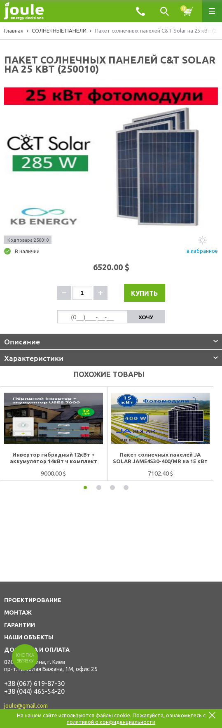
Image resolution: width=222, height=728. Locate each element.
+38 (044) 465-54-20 (34, 691)
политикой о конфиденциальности (111, 722)
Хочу (145, 317)
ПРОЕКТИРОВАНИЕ (32, 600)
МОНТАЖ (18, 612)
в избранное (202, 251)
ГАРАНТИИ (19, 625)
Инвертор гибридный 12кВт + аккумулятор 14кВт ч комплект (53, 458)
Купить (144, 293)
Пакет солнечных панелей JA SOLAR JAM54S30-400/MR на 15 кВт (160, 458)
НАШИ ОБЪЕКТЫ (29, 637)
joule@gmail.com (26, 705)
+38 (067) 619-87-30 (34, 683)
